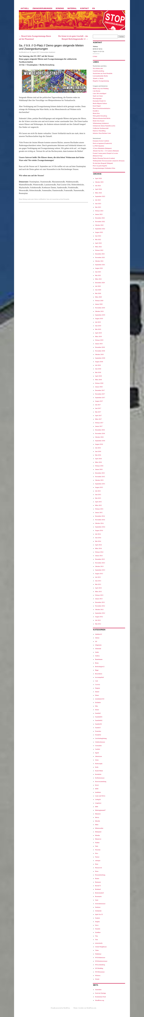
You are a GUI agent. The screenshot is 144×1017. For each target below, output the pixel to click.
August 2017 (99, 401)
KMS (96, 788)
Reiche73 (98, 885)
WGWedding (99, 968)
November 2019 (100, 308)
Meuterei (98, 814)
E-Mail (95, 56)
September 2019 (100, 315)
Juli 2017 (98, 405)
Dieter (97, 695)
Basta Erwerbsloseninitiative (101, 108)
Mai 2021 (98, 275)
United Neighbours (101, 947)
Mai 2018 (98, 372)
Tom (96, 939)
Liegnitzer (98, 803)
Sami (96, 900)
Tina (96, 936)
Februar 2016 (99, 466)
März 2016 (98, 462)
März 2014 (98, 548)
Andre (97, 652)
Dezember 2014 (100, 516)
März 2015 (98, 505)
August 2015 (99, 487)
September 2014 (100, 527)
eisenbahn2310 (99, 699)
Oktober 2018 (99, 354)
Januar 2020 (98, 304)
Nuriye (97, 857)
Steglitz (97, 921)
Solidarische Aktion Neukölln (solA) (104, 126)
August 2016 (99, 444)
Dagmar (97, 688)
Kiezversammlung (100, 781)
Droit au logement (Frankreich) (102, 143)
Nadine (97, 842)
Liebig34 (98, 799)
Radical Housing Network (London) (104, 158)
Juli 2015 (98, 491)
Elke (96, 706)
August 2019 (99, 318)
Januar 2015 (98, 512)
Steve (96, 925)
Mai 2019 (98, 329)
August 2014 (99, 530)
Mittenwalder (99, 828)
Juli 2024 (98, 185)
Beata (96, 663)
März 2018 (98, 379)
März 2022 (98, 246)
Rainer (97, 878)
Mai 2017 (98, 412)
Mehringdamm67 (100, 810)
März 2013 (98, 591)
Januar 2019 (98, 343)
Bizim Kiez (96, 113)
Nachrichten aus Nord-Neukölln (102, 73)
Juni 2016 (98, 451)
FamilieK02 (98, 720)
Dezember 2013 (100, 559)
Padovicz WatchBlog (99, 131)
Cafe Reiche (96, 91)
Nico (96, 853)
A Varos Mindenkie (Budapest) (102, 148)
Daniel (97, 691)
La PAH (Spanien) (98, 146)
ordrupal (97, 860)
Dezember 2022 (100, 218)
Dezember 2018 (100, 347)
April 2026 (98, 178)
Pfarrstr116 (98, 867)
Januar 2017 (98, 426)
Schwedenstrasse (100, 903)
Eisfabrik (98, 702)
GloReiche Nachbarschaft (100, 128)
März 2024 (98, 193)
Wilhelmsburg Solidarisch (101, 123)
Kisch (97, 785)
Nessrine (97, 850)
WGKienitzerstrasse (101, 961)
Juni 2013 (98, 581)
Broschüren (98, 673)
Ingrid (97, 753)
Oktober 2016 (99, 437)
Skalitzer (97, 907)
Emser (97, 709)
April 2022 (98, 243)
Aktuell (25, 8)
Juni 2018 (98, 369)
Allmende (98, 648)
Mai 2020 (98, 293)
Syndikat (97, 932)
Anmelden (98, 989)
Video (97, 950)
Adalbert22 (98, 634)
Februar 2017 (99, 422)
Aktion (36, 199)
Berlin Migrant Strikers (100, 103)
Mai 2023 (98, 207)
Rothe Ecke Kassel (98, 121)
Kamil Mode (99, 770)
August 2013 (99, 573)
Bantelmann (98, 659)
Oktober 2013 (99, 566)
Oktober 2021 (99, 261)
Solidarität (98, 911)
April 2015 (98, 501)
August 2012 (99, 616)
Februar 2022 (99, 250)
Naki (96, 846)
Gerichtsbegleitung (101, 738)
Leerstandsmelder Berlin (100, 76)
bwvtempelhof (99, 677)
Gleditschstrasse (100, 742)
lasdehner (98, 792)
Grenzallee (98, 745)
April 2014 (98, 545)
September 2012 (100, 613)
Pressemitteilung (100, 875)
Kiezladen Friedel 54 (99, 101)
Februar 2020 (99, 300)
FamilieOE (98, 724)
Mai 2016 (98, 455)
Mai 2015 (98, 498)
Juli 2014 (98, 534)
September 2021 (100, 264)
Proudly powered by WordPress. (60, 1008)
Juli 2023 (98, 200)
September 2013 (100, 570)
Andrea (97, 656)
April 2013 (98, 588)
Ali (96, 641)
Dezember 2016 (100, 430)
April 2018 (98, 376)
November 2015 (100, 476)
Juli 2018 (98, 365)
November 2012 (100, 606)
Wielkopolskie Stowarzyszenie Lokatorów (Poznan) (108, 161)
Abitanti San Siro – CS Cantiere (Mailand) (106, 151)
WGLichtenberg (100, 964)
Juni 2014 (98, 537)
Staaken (97, 918)
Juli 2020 (98, 286)
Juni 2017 (98, 408)
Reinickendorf (99, 893)
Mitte (96, 824)
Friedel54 (98, 735)
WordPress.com (91, 1008)
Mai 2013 (98, 584)
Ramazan (98, 882)
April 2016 (98, 458)
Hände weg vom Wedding (101, 88)
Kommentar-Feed (100, 997)
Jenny (97, 760)
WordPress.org (99, 1000)
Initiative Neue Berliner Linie (102, 133)
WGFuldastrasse (100, 957)
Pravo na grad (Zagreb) (100, 165)
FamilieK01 (98, 717)
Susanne (97, 929)
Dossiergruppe (97, 98)
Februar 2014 (99, 552)
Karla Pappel (97, 106)
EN (93, 8)
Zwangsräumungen (42, 8)
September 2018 (100, 358)
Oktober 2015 (99, 480)
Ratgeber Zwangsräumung (101, 81)
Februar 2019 (99, 340)
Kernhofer (98, 774)
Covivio (97, 684)
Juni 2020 (98, 290)
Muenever (98, 839)
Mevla (97, 817)
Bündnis (60, 8)
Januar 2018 (98, 387)
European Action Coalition (101, 141)
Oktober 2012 (99, 609)
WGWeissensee (100, 972)
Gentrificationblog (98, 71)
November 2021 (100, 257)
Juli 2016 (98, 448)
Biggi (96, 670)
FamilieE (98, 713)
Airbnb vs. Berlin (98, 78)
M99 (96, 806)
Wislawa (97, 975)
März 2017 (98, 419)
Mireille (97, 821)
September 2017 (100, 397)
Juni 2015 (98, 494)
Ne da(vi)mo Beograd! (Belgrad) (103, 163)
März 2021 (98, 279)
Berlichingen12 (99, 666)
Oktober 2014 (99, 523)
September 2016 (100, 440)
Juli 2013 (98, 577)
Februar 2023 (99, 211)
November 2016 (100, 433)
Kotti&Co (96, 111)
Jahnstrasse (98, 756)
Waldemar (98, 954)
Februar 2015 (99, 509)
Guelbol (97, 749)
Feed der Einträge (100, 993)
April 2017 (98, 415)
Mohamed (98, 832)
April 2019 (98, 333)
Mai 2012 (98, 624)
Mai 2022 (98, 239)
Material (72, 8)
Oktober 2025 (99, 182)
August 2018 (99, 361)
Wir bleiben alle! (98, 68)
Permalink (66, 199)
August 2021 (99, 268)
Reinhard (98, 889)
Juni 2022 (98, 236)
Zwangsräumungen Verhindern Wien (104, 168)
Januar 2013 (98, 598)
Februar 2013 (99, 595)
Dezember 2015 (100, 473)
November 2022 (100, 221)
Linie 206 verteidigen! (99, 93)
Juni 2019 (98, 325)
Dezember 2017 (100, 390)
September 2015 (100, 484)
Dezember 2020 (100, 282)
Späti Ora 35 (99, 914)
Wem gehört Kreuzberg (100, 116)
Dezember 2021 (100, 254)
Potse (96, 871)
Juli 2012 (98, 620)
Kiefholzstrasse (99, 778)
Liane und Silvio (100, 796)
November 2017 (100, 394)
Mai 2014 (98, 541)
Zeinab (97, 979)
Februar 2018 (99, 383)
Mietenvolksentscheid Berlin (101, 118)
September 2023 (100, 196)
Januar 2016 (98, 469)
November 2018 (100, 351)
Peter (96, 864)
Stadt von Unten (98, 96)
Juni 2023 (98, 203)
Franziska (98, 731)
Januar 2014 (98, 555)
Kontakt (84, 8)
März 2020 (98, 297)
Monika (97, 835)
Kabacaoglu (98, 763)
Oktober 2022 (99, 225)
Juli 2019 (98, 322)
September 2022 (100, 228)
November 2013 (100, 563)
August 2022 (99, 232)
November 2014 (100, 519)
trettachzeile (98, 943)
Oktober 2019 (99, 311)
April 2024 (98, 189)
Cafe (96, 681)
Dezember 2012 (100, 602)
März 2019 (98, 336)
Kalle (96, 767)
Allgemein (98, 645)
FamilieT (98, 727)
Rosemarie (98, 896)
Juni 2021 (98, 272)
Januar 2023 (98, 214)
